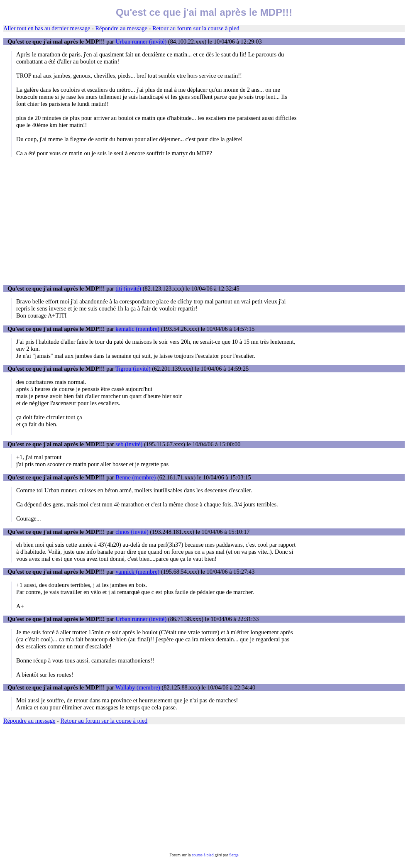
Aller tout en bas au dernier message (46, 28)
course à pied (203, 855)
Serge (234, 855)
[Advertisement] (204, 221)
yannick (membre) (137, 571)
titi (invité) (128, 288)
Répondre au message (121, 28)
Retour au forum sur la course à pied (195, 28)
